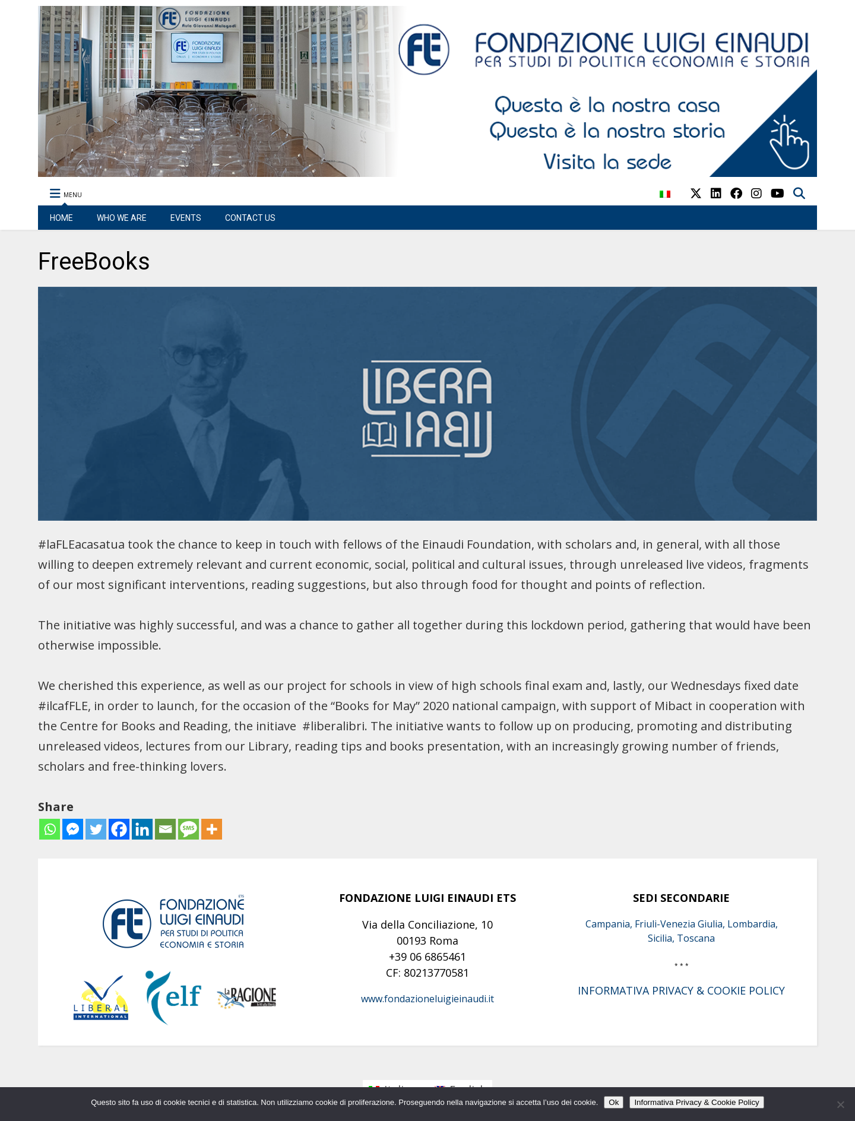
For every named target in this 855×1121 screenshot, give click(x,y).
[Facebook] (119, 829)
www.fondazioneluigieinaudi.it (427, 998)
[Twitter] (96, 829)
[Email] (165, 829)
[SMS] (188, 829)
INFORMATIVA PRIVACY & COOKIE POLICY (681, 990)
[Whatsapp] (49, 829)
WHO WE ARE (122, 218)
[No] (840, 1104)
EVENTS (185, 218)
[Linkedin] (142, 829)
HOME (61, 218)
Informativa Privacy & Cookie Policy (696, 1102)
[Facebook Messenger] (72, 829)
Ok (614, 1102)
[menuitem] (665, 200)
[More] (211, 829)
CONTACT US (250, 218)
